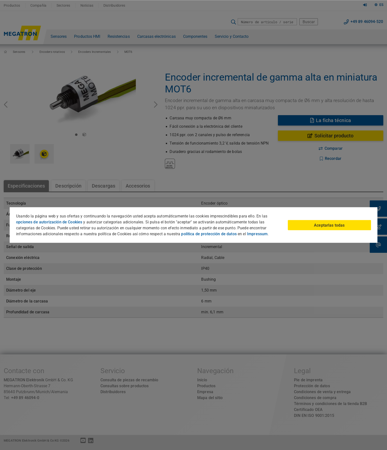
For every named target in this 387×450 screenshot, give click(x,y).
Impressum (257, 234)
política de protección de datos (208, 234)
